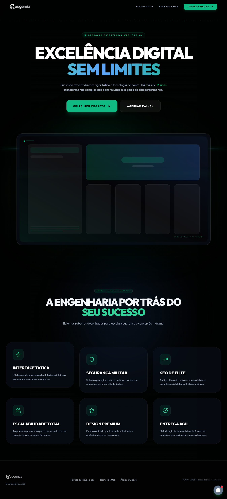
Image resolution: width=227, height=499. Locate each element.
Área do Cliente (128, 479)
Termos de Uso (107, 479)
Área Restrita (168, 7)
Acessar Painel (140, 106)
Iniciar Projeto (200, 7)
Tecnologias (145, 7)
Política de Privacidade (82, 479)
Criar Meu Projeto (92, 106)
